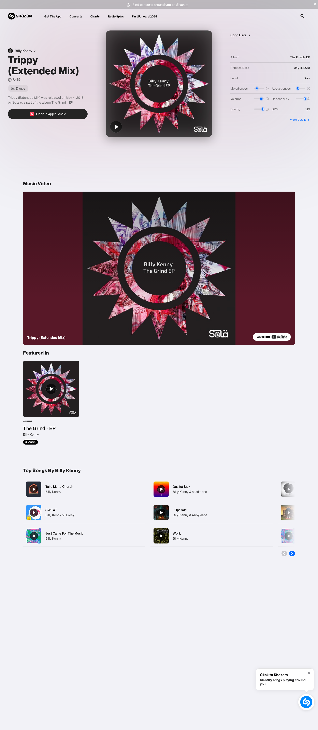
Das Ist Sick (181, 487)
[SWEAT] (84, 512)
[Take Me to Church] (84, 489)
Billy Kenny (53, 492)
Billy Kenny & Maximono (190, 492)
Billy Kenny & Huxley (60, 515)
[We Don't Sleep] (289, 489)
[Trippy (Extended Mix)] (116, 127)
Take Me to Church (59, 487)
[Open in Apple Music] (48, 114)
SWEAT (51, 510)
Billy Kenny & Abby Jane (190, 515)
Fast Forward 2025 (144, 16)
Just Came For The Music (64, 533)
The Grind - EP (62, 102)
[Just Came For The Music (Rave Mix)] (289, 536)
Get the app (52, 16)
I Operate (180, 510)
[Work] (211, 536)
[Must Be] (289, 513)
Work (177, 533)
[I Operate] (211, 512)
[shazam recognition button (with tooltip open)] (306, 702)
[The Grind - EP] (51, 403)
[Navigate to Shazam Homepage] (22, 16)
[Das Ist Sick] (211, 489)
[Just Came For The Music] (84, 536)
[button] (315, 4)
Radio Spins (116, 16)
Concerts (76, 16)
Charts (95, 16)
